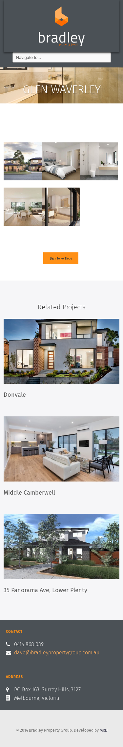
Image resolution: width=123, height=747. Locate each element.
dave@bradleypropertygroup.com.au (56, 652)
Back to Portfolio (61, 258)
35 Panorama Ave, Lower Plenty (45, 590)
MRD (104, 730)
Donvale (15, 394)
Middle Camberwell (29, 492)
